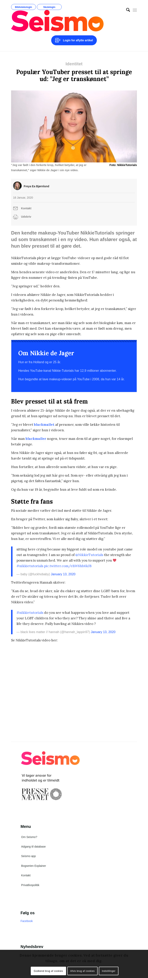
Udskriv (26, 216)
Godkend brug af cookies (48, 971)
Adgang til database (33, 846)
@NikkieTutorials (89, 555)
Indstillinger (108, 971)
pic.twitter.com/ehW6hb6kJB (67, 566)
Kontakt (26, 208)
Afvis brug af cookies (82, 971)
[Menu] (135, 10)
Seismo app (28, 856)
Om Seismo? (29, 837)
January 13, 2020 (63, 574)
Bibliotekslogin (23, 7)
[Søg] (126, 10)
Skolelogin (49, 7)
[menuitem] (126, 10)
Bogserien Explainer (33, 865)
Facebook (27, 921)
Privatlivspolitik (30, 885)
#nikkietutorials (29, 566)
